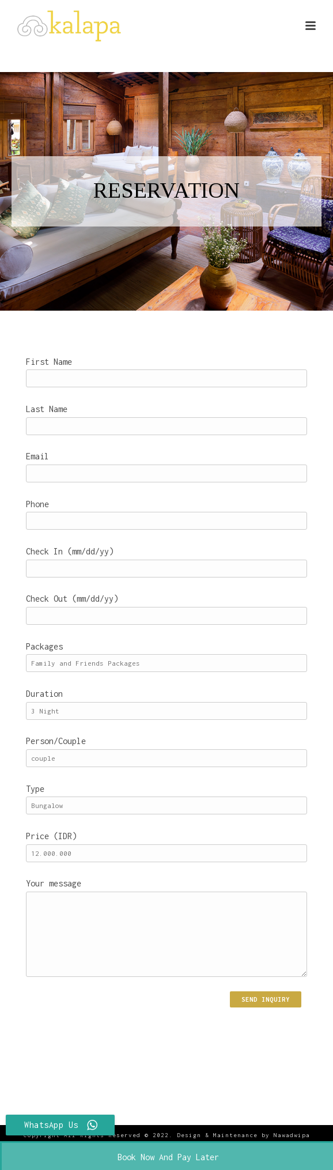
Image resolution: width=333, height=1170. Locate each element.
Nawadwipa (292, 1135)
